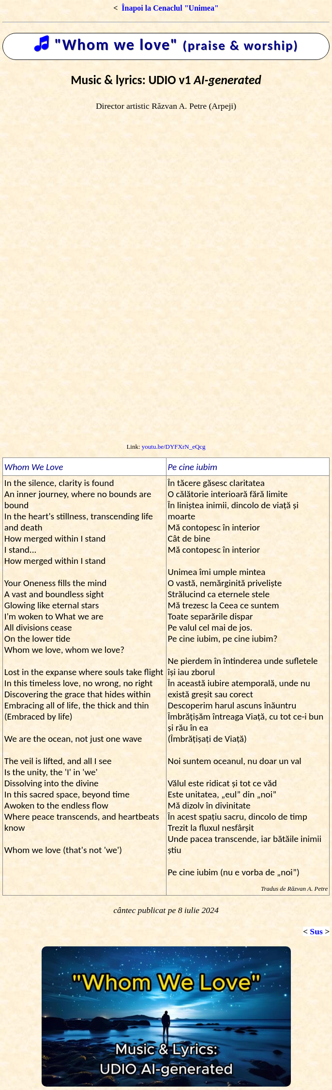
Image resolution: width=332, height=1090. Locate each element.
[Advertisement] (166, 365)
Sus (316, 931)
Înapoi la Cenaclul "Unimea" (169, 8)
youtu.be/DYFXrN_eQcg (174, 446)
